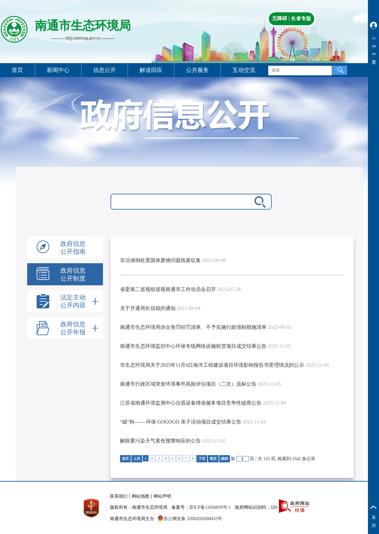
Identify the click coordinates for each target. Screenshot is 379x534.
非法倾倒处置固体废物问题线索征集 (160, 260)
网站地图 (140, 496)
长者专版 (301, 18)
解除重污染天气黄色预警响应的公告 (160, 440)
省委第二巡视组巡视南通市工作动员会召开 (168, 289)
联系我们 (119, 496)
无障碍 (279, 18)
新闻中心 (58, 70)
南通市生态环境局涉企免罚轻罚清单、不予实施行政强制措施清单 (193, 327)
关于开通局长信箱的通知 (148, 308)
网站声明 (162, 496)
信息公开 (104, 70)
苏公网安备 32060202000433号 (189, 518)
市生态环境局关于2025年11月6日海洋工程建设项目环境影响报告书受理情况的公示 (212, 365)
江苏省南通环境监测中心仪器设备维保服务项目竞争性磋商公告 (191, 403)
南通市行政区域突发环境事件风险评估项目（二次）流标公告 (188, 384)
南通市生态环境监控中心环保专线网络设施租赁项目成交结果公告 (193, 346)
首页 (17, 70)
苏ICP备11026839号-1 (210, 507)
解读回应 (151, 70)
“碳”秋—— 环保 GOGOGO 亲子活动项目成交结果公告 (180, 421)
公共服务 (197, 70)
